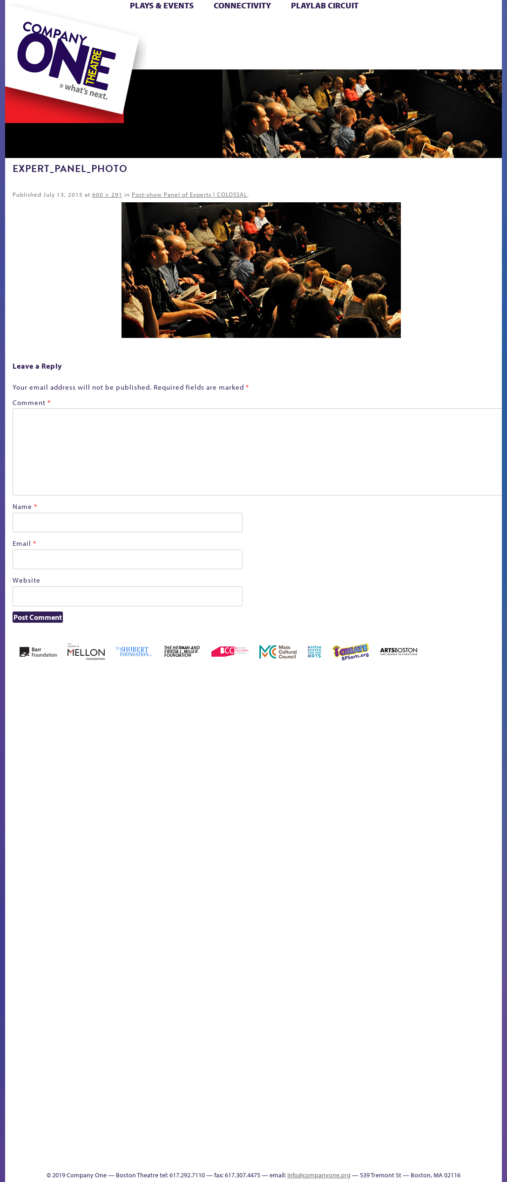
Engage (329, 55)
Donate (377, 27)
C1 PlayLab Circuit (333, 946)
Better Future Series (115, 737)
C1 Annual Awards (429, 1142)
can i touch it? (290, 737)
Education (393, 751)
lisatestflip (112, 904)
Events (331, 1156)
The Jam (115, 55)
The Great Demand (79, 1142)
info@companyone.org (319, 1175)
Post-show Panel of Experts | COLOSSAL (189, 194)
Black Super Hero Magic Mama (212, 723)
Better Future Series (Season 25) (156, 723)
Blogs (330, 1072)
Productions (279, 1156)
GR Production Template (414, 737)
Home (23, 27)
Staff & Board (438, 890)
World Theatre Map (333, 1044)
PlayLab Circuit (324, 5)
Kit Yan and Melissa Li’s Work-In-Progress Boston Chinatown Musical (73, 835)
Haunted (450, 751)
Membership (133, 904)
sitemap (193, 55)
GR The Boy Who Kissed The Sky (427, 709)
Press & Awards (464, 55)
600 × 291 (107, 194)
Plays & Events (162, 5)
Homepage (491, 751)
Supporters (415, 1156)
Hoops (24, 41)
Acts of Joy (74, 737)
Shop (412, 41)
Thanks (368, 55)
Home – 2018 (466, 737)
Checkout (333, 751)
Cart (313, 27)
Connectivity (242, 5)
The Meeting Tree (137, 1142)
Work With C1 (173, 1142)
